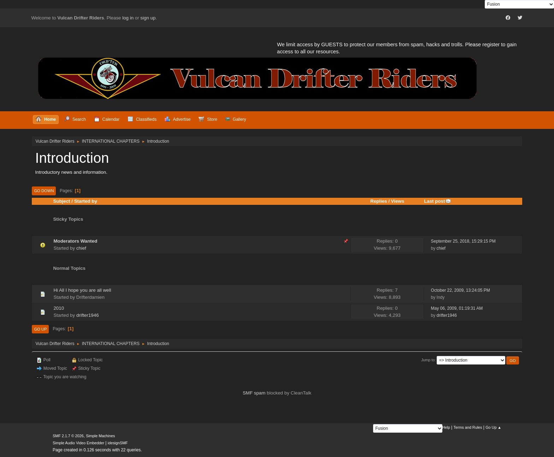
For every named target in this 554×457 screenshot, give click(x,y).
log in (128, 17)
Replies (378, 201)
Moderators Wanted (75, 241)
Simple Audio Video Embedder (78, 443)
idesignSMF (118, 443)
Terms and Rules (468, 427)
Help (446, 427)
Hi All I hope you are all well (82, 290)
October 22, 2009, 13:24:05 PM (460, 290)
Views (398, 201)
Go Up (40, 329)
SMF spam (254, 393)
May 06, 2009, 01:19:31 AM (457, 308)
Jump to (428, 360)
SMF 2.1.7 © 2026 (68, 436)
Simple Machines (100, 436)
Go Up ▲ (493, 427)
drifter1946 (87, 315)
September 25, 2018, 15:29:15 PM (463, 241)
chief (81, 248)
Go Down (44, 191)
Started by (85, 201)
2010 (58, 308)
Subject (61, 201)
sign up (147, 17)
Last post (437, 201)
